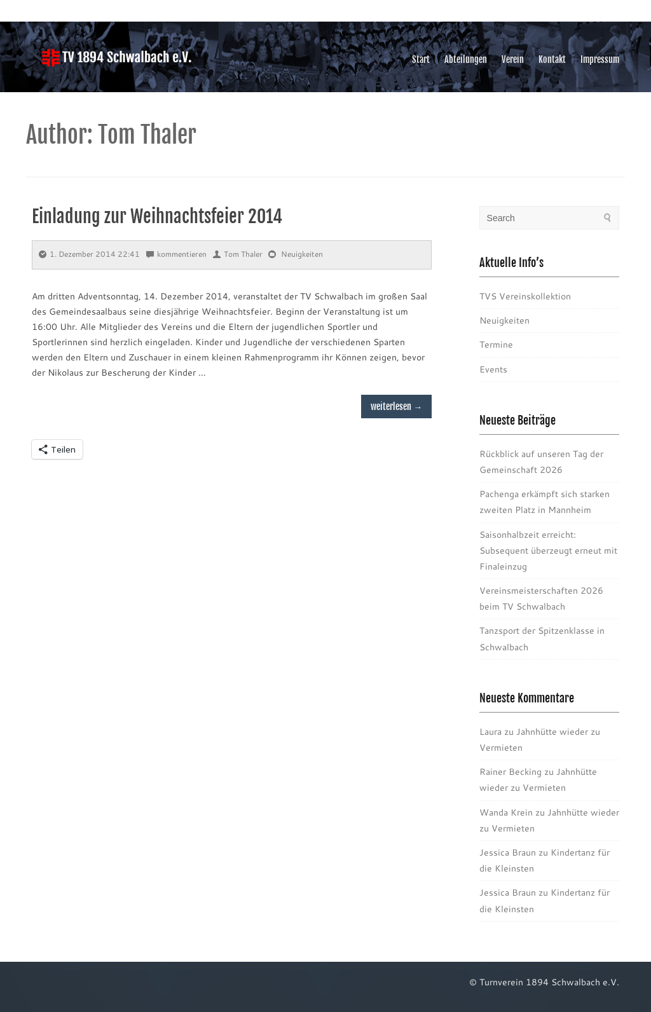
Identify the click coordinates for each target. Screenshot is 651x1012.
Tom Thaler (238, 254)
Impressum (599, 59)
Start (421, 59)
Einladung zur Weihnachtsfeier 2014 (157, 216)
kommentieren (176, 254)
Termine (496, 344)
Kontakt (552, 59)
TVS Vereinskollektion (525, 296)
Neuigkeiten (302, 254)
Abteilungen (465, 59)
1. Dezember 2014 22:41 (89, 254)
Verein (513, 59)
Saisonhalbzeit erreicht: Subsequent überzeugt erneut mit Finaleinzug (548, 550)
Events (493, 369)
